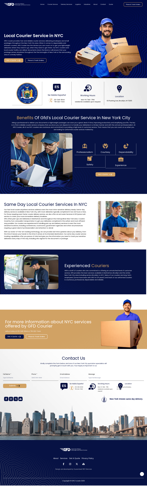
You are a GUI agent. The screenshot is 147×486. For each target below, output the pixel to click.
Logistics (78, 4)
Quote (111, 4)
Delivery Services (66, 4)
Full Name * (7, 374)
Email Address (65, 374)
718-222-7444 (35, 331)
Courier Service (52, 4)
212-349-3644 (22, 331)
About (95, 4)
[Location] (119, 89)
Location (119, 96)
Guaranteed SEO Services (83, 470)
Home (42, 4)
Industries (87, 4)
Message (92, 374)
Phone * (34, 374)
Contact (103, 4)
